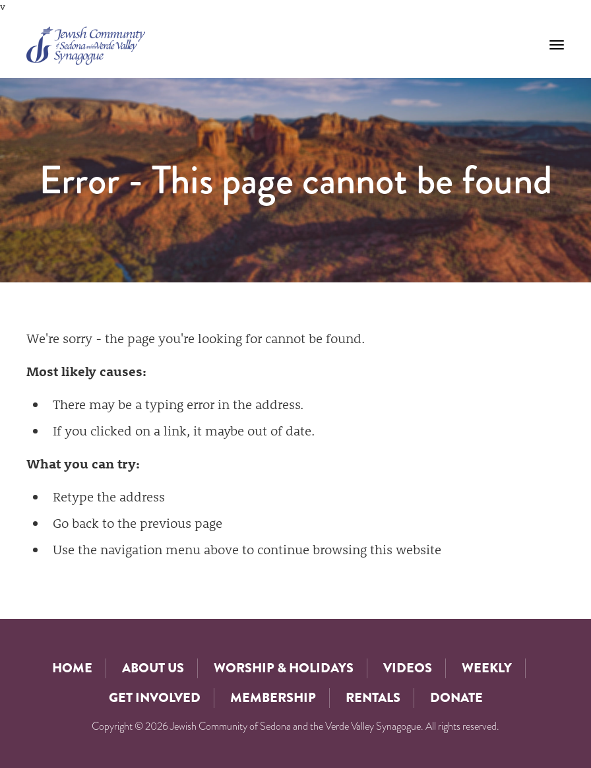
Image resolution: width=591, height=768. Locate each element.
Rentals (373, 697)
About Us (153, 668)
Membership (273, 697)
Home (72, 668)
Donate (456, 697)
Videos (407, 668)
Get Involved (155, 697)
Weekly (487, 668)
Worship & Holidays (284, 668)
